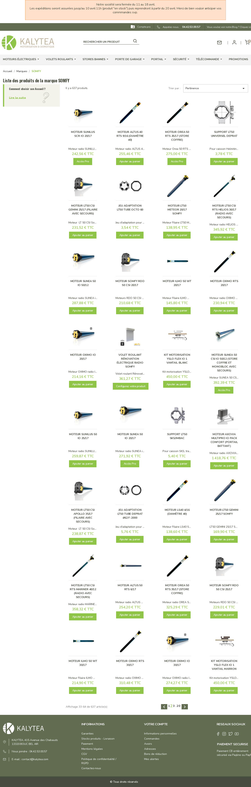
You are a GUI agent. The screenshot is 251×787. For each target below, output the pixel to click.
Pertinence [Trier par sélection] (216, 88)
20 (179, 706)
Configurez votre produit (130, 386)
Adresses (150, 749)
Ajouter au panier (129, 161)
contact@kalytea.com (35, 759)
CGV (84, 754)
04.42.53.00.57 (190, 27)
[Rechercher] (111, 41)
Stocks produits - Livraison (98, 739)
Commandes (151, 739)
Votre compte (156, 724)
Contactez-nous (91, 768)
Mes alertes (151, 759)
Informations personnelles (160, 733)
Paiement (87, 744)
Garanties (87, 733)
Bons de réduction (155, 754)
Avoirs (148, 744)
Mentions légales (92, 749)
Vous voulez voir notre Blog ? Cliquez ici (229, 27)
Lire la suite (17, 97)
